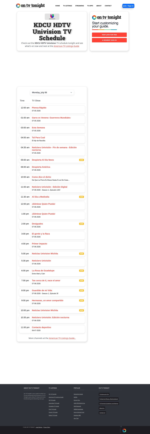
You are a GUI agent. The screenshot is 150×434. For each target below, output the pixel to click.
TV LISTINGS (67, 6)
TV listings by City (104, 394)
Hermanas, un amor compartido (47, 300)
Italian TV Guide (53, 415)
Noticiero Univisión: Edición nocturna (50, 317)
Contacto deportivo (41, 327)
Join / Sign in (128, 6)
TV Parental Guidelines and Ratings (108, 403)
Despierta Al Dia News (43, 160)
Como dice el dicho (41, 177)
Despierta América (41, 167)
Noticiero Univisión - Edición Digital (49, 187)
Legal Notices (39, 427)
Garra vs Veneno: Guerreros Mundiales (51, 118)
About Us (101, 408)
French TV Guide (53, 412)
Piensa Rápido (39, 108)
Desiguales (37, 224)
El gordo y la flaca (41, 234)
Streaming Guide (78, 394)
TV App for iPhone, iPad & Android (108, 399)
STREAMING (79, 6)
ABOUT (98, 6)
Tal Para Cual (38, 137)
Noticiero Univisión (41, 261)
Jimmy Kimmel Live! (79, 412)
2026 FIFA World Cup (79, 403)
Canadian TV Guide (54, 406)
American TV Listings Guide (66, 46)
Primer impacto (39, 244)
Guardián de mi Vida (42, 290)
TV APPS (90, 6)
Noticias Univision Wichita (45, 253)
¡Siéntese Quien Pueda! (43, 204)
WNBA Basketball (78, 409)
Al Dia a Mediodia (40, 197)
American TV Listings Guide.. (62, 338)
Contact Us (102, 412)
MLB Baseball (77, 406)
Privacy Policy (46, 427)
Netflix (75, 397)
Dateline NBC (77, 415)
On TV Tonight (52, 394)
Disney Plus (77, 400)
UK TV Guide (52, 400)
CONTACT (108, 6)
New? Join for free (109, 35)
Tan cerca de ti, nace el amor (46, 280)
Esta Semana (38, 127)
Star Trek (76, 418)
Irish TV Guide (52, 409)
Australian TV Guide (54, 403)
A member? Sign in (109, 40)
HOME (57, 6)
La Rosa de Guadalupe (43, 270)
